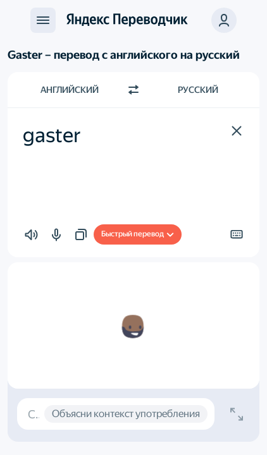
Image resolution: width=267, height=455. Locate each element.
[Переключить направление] (133, 90)
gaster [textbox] (52, 135)
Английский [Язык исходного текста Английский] (69, 90)
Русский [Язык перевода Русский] (198, 90)
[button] (224, 20)
